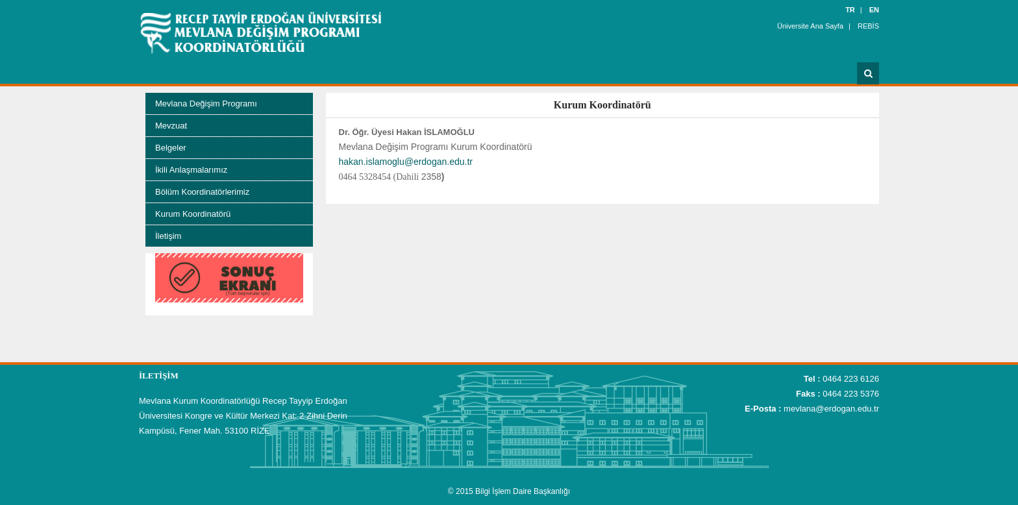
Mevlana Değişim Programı (206, 103)
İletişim (168, 236)
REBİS (868, 26)
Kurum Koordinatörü (192, 214)
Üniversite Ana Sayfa (810, 26)
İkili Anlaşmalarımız (191, 170)
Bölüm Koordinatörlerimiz (202, 192)
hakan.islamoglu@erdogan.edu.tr (406, 161)
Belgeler (170, 148)
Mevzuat (171, 125)
